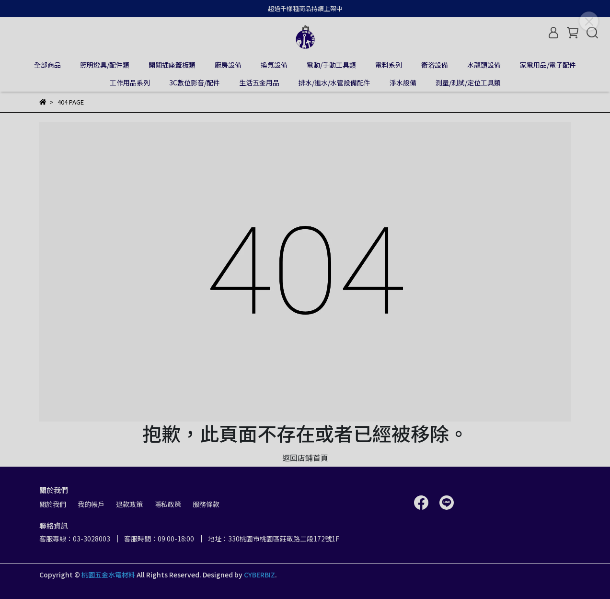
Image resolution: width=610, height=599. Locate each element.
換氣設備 (274, 65)
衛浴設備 (434, 65)
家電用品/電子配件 (548, 65)
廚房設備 (228, 65)
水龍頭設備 (484, 65)
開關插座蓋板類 (172, 65)
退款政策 (129, 504)
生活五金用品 (259, 82)
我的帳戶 (91, 504)
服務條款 (206, 504)
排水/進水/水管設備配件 (334, 82)
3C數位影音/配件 (194, 82)
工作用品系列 (130, 82)
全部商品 (47, 65)
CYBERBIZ (259, 574)
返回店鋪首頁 (305, 457)
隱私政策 (167, 504)
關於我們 (52, 504)
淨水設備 (403, 82)
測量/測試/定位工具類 (468, 82)
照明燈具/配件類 (104, 65)
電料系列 (388, 65)
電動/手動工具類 (331, 65)
